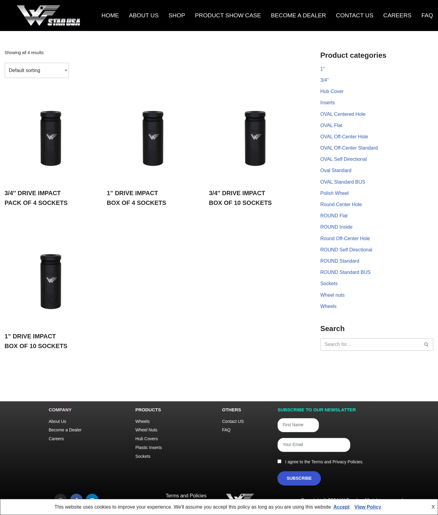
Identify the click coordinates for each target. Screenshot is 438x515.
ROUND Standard (339, 261)
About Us (144, 15)
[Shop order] (37, 70)
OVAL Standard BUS (342, 182)
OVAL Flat (331, 125)
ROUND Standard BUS (345, 272)
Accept (341, 507)
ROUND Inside (336, 227)
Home (110, 15)
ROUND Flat (334, 215)
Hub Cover (331, 91)
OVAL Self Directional (343, 159)
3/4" (324, 80)
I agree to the (323, 461)
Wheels (328, 306)
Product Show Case (228, 15)
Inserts (327, 102)
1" (322, 68)
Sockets (329, 283)
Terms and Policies (186, 495)
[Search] (370, 344)
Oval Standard (335, 170)
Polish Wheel (334, 193)
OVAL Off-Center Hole (344, 136)
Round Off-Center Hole (345, 238)
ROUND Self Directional (346, 249)
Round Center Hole (341, 204)
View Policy (367, 507)
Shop (177, 15)
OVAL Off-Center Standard (349, 147)
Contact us (355, 15)
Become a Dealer (298, 15)
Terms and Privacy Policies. (337, 461)
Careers (397, 15)
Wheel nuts (332, 295)
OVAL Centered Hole (343, 114)
